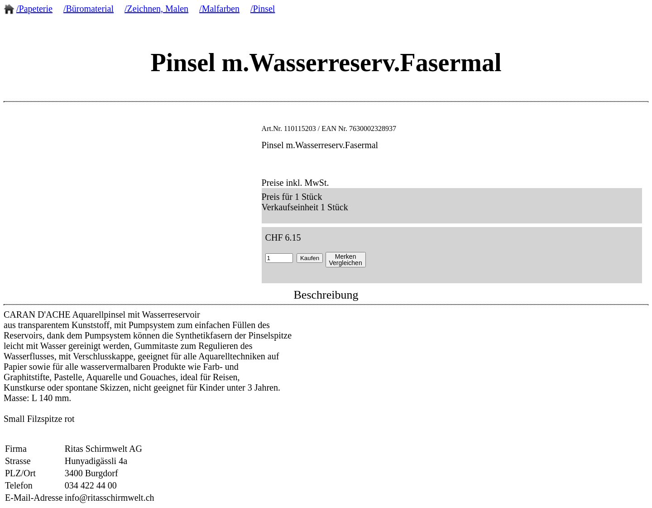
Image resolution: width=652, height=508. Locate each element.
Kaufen (309, 258)
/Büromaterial (88, 9)
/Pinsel (262, 9)
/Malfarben (219, 9)
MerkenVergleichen (345, 259)
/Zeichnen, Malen (156, 9)
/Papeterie (34, 9)
